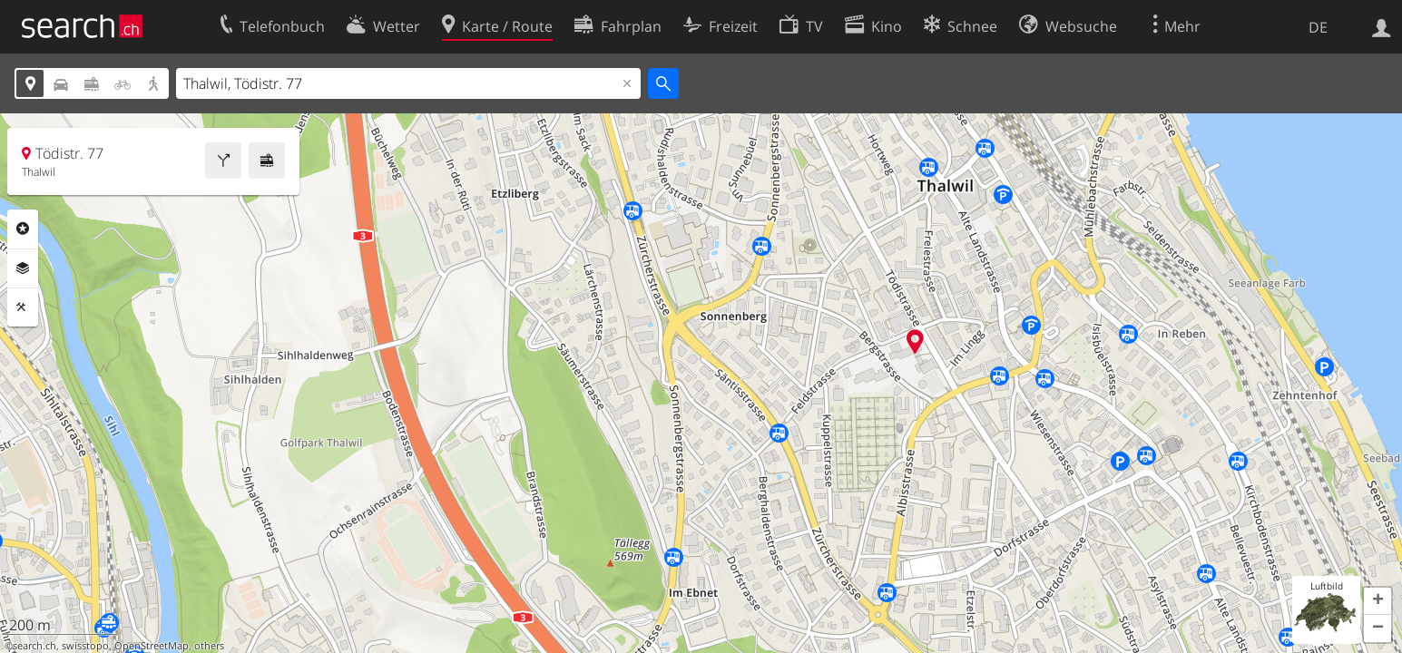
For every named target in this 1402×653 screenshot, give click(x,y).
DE (1318, 27)
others (209, 645)
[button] (1377, 601)
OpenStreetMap (151, 645)
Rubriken (22, 229)
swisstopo (85, 645)
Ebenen (22, 268)
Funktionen (22, 307)
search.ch (34, 645)
